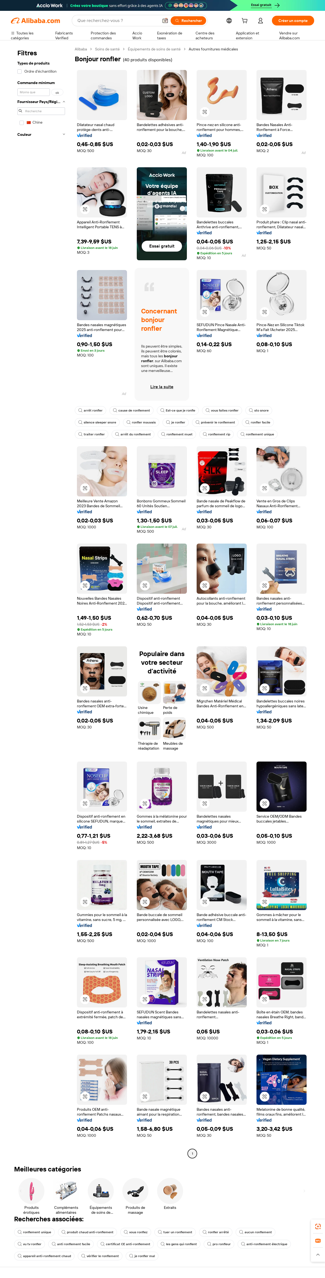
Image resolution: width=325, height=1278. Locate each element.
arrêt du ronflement (133, 434)
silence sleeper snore (97, 422)
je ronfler (175, 422)
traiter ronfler (91, 434)
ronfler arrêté (216, 1232)
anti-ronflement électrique (264, 1244)
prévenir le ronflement (215, 422)
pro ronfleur (219, 1244)
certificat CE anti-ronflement (125, 1244)
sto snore (259, 410)
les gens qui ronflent (179, 1244)
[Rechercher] (188, 20)
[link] (318, 1226)
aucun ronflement (255, 1232)
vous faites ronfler (222, 410)
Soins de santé (107, 49)
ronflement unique (257, 434)
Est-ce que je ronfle (177, 410)
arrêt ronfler (90, 410)
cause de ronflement (131, 410)
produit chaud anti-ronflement (87, 1232)
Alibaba (81, 49)
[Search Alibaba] (117, 21)
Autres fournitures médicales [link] (213, 49)
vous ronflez (136, 1232)
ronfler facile (257, 422)
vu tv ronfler (29, 1244)
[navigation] (41, 602)
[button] (165, 20)
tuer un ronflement (175, 1232)
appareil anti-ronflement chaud (44, 1256)
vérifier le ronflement (100, 1256)
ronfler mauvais (141, 422)
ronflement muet (177, 434)
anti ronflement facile (71, 1244)
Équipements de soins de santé (154, 49)
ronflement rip (216, 434)
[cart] (246, 21)
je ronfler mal (142, 1256)
